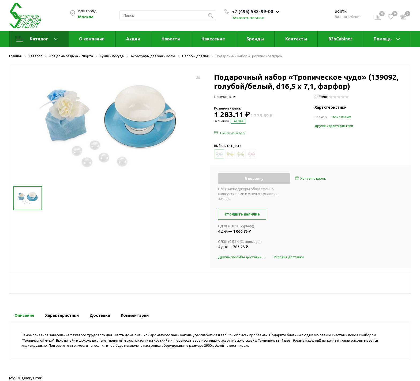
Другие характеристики (333, 126)
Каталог (37, 39)
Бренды (255, 38)
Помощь (383, 38)
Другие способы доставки (242, 257)
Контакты (296, 38)
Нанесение (213, 38)
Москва (85, 16)
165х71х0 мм (341, 117)
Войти (341, 11)
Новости (171, 38)
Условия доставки (289, 257)
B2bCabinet (340, 38)
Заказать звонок (248, 18)
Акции (133, 38)
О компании (92, 38)
